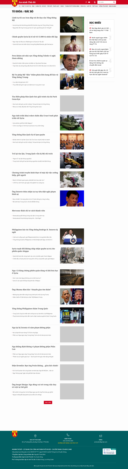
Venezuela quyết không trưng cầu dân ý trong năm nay (28, 215)
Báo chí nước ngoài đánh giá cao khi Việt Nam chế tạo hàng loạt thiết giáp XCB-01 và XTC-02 (99, 52)
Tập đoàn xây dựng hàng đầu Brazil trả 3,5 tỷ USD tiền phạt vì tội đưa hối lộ (34, 66)
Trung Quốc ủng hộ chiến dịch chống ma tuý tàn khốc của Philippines (32, 313)
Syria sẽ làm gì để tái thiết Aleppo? (22, 123)
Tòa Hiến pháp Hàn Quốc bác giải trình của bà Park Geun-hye (34, 97)
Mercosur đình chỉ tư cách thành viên (28, 210)
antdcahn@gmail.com (100, 442)
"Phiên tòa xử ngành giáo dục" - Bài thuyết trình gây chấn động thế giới (33, 357)
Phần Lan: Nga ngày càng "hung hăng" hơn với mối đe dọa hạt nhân (32, 335)
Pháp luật (56, 6)
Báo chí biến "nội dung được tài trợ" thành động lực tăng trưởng (31, 199)
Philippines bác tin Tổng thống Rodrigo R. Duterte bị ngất (35, 230)
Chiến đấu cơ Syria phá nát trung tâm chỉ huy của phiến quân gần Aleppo (33, 259)
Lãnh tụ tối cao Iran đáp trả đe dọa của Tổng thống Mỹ (34, 19)
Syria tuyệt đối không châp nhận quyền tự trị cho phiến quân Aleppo (33, 249)
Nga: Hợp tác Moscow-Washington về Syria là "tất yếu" (28, 42)
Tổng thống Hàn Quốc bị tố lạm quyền (28, 134)
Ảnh (33, 6)
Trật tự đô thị (26, 6)
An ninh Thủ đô (27, 2)
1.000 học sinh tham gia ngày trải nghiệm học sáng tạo (28, 183)
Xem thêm (48, 402)
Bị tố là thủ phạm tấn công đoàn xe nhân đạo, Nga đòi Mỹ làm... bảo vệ (33, 370)
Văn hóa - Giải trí (85, 6)
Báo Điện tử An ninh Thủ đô (15, 3)
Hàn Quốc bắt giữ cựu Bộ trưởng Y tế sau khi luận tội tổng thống (31, 104)
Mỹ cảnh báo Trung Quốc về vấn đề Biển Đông (26, 202)
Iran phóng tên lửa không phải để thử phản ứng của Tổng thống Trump (33, 25)
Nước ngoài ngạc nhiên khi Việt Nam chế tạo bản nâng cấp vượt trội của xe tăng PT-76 (98, 41)
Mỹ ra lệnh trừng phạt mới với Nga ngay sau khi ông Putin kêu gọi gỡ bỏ (33, 392)
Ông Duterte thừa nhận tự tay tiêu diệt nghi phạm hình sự (34, 192)
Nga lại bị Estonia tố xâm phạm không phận (31, 327)
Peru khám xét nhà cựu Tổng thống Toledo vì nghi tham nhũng (34, 56)
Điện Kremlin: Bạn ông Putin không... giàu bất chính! (35, 365)
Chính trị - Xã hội (40, 6)
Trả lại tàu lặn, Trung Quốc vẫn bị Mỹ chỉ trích (32, 153)
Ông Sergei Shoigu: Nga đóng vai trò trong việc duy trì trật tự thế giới (34, 385)
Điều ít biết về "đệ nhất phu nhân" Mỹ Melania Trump (27, 297)
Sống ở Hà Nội (103, 6)
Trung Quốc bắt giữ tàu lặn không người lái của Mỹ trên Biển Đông (32, 161)
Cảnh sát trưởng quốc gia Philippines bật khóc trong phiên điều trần (32, 237)
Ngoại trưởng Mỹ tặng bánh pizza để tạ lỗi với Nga (27, 395)
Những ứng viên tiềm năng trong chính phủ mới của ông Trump (31, 294)
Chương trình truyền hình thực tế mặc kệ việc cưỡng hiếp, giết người (35, 173)
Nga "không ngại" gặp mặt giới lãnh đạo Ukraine (26, 373)
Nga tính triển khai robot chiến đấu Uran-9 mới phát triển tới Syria (35, 116)
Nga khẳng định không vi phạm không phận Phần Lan (33, 347)
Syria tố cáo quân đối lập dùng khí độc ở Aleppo (26, 281)
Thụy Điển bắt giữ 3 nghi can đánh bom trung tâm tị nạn (29, 85)
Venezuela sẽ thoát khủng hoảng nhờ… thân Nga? (27, 218)
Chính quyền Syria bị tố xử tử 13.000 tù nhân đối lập (35, 37)
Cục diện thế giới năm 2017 (20, 82)
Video (62, 6)
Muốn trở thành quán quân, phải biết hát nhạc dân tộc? (28, 180)
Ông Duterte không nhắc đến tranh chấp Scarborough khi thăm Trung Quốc (34, 316)
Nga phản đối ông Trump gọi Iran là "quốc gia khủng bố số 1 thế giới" (32, 28)
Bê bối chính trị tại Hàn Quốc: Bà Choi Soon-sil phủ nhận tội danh (31, 139)
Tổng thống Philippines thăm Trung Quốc (30, 308)
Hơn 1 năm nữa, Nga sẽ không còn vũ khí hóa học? (27, 278)
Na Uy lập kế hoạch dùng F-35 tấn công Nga (25, 332)
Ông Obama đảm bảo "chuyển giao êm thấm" (31, 289)
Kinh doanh (112, 6)
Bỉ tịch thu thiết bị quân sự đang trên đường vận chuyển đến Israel (98, 63)
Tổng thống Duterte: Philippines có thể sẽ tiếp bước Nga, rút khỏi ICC (32, 240)
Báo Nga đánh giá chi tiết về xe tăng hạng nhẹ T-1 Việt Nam (99, 30)
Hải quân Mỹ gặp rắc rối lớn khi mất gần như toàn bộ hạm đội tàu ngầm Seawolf (98, 72)
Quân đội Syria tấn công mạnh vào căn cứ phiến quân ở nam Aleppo (32, 256)
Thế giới (49, 6)
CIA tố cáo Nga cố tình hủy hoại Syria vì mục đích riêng (28, 126)
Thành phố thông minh (72, 6)
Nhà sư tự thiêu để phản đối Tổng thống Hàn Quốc (27, 107)
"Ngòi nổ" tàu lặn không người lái (22, 158)
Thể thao (95, 6)
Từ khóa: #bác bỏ (22, 11)
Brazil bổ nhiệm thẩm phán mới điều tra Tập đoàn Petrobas (29, 63)
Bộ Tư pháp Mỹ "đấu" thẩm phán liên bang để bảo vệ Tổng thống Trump (35, 75)
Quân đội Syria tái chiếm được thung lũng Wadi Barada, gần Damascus (33, 44)
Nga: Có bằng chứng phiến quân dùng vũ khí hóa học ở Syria (35, 271)
